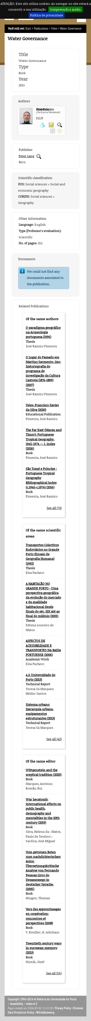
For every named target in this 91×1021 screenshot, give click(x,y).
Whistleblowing (45, 1013)
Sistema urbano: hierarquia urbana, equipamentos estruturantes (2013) (40, 711)
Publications (41, 28)
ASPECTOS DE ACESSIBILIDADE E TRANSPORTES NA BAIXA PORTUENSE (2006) (43, 648)
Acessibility (16, 1004)
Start (28, 28)
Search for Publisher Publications (38, 156)
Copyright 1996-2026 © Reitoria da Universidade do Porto (42, 999)
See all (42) (54, 739)
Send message (51, 125)
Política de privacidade (46, 15)
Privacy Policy (63, 1008)
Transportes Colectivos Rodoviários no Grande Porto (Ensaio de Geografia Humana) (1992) (42, 554)
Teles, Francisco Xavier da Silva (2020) (42, 407)
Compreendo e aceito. (65, 9)
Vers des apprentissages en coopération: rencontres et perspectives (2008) (43, 916)
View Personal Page (42, 125)
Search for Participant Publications (59, 125)
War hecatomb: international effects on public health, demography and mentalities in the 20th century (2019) (43, 811)
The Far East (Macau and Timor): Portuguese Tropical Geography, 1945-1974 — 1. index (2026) (44, 439)
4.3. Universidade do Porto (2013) (40, 677)
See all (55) (54, 973)
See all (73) (54, 508)
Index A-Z (31, 1004)
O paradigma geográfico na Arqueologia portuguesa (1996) (43, 332)
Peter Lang (26, 156)
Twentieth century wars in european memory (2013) (43, 948)
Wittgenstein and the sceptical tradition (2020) (43, 772)
